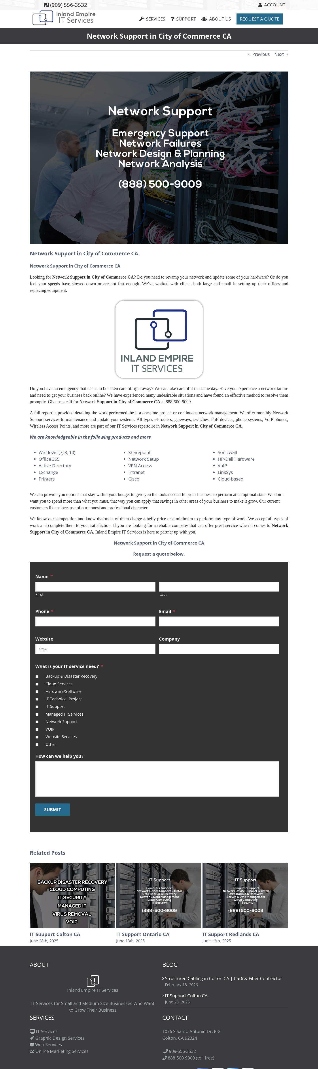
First (40, 594)
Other (50, 744)
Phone (44, 611)
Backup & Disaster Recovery (71, 676)
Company (169, 639)
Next (279, 54)
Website (44, 639)
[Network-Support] (159, 158)
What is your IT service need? (69, 666)
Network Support (61, 721)
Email (167, 611)
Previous (261, 54)
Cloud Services (59, 683)
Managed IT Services (64, 714)
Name (44, 576)
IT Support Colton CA (55, 934)
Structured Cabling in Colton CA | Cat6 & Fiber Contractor (223, 978)
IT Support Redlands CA (231, 934)
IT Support (55, 706)
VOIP (50, 729)
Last (163, 594)
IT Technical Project (63, 698)
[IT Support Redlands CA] (245, 895)
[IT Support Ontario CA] (158, 895)
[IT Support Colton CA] (72, 895)
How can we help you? (59, 756)
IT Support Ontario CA (142, 934)
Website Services (61, 736)
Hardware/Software (63, 691)
